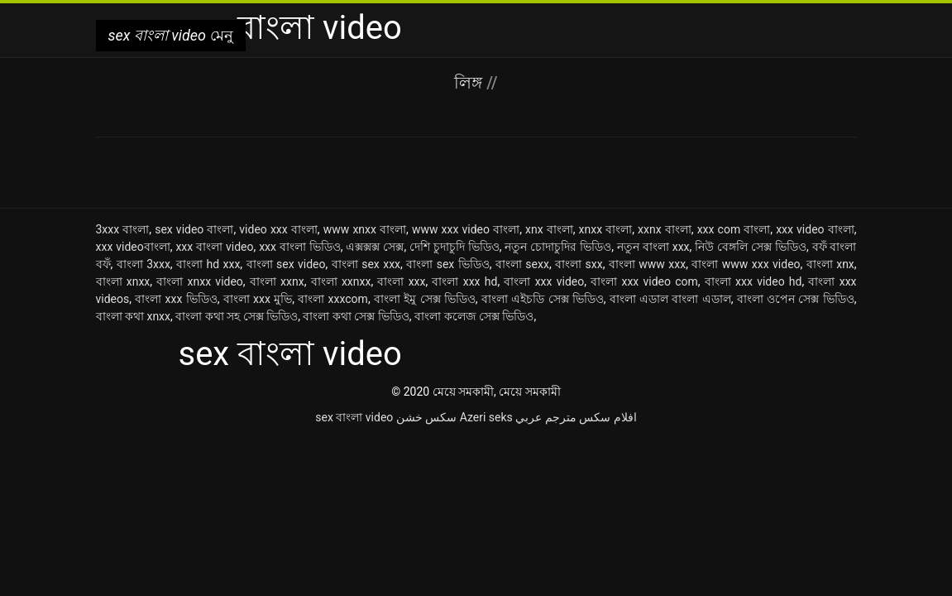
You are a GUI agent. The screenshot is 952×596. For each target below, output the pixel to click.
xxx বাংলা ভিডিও (300, 246)
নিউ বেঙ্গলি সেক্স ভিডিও (750, 246)
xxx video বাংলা (815, 229)
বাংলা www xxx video (745, 264)
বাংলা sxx (579, 264)
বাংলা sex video (286, 264)
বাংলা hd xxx (208, 264)
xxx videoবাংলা (133, 246)
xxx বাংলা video (214, 246)
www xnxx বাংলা (364, 229)
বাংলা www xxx (647, 264)
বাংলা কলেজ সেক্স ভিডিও (473, 316)
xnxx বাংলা (606, 229)
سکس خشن (426, 417)
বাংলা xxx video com (644, 281)
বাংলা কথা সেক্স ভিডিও (356, 316)
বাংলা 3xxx (143, 264)
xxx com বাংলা (734, 229)
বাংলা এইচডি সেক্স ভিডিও (542, 298)
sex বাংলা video (354, 417)
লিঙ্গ (470, 83)
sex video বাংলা (194, 229)
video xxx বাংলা (278, 229)
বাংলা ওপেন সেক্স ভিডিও (795, 298)
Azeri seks (486, 417)
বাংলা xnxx (123, 281)
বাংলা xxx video (544, 281)
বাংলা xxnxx (341, 281)
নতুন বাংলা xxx (653, 246)
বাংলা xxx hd (464, 281)
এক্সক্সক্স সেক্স (375, 246)
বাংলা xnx (830, 264)
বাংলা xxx (401, 281)
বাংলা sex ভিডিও (447, 264)
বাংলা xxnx (277, 281)
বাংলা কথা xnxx (133, 316)
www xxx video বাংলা (465, 229)
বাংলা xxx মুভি (257, 298)
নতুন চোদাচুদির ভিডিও (558, 246)
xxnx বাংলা (664, 229)
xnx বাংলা (549, 229)
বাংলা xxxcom (333, 298)
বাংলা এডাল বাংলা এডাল (670, 298)
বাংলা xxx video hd (753, 281)
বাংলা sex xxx (366, 264)
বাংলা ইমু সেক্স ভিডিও (425, 298)
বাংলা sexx (522, 264)
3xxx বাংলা (123, 229)
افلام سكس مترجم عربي (575, 417)
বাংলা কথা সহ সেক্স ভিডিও (236, 316)
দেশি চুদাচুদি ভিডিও (454, 246)
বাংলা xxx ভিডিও (176, 298)
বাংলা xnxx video (199, 281)
